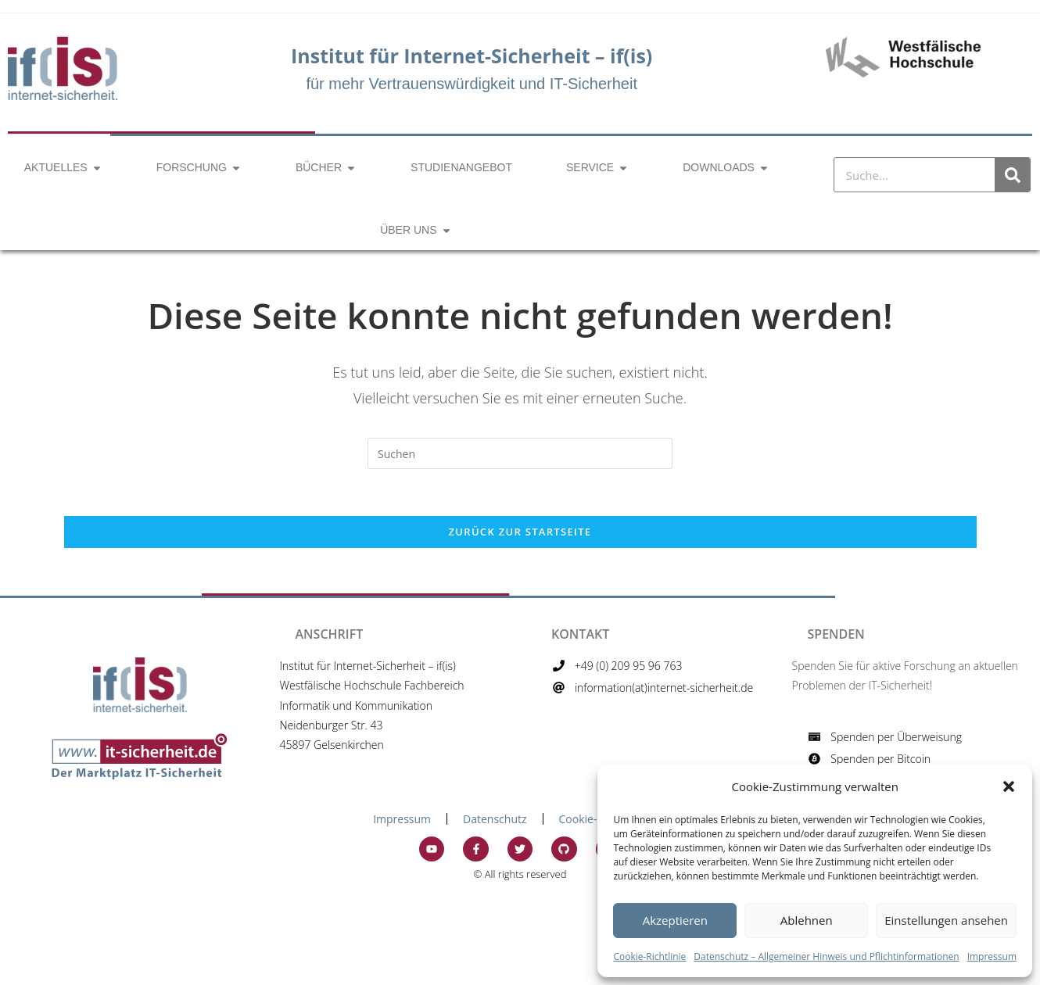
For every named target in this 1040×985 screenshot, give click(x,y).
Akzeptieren (675, 920)
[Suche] (1012, 175)
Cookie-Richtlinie (649, 956)
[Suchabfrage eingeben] (520, 453)
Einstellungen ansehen (946, 920)
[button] (1009, 786)
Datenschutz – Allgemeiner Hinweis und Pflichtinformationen (826, 956)
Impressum (992, 956)
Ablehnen (806, 920)
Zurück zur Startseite (520, 532)
